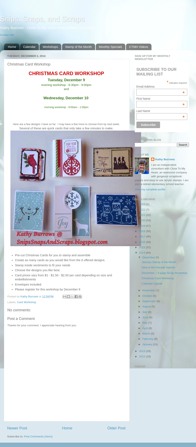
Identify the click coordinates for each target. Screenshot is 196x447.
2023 (142, 204)
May (145, 322)
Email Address (160, 86)
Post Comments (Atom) (38, 436)
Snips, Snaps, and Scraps (42, 19)
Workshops (50, 47)
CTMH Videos (138, 47)
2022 (142, 209)
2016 (142, 242)
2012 (142, 356)
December (149, 257)
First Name (160, 98)
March (146, 333)
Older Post (116, 428)
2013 (142, 351)
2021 (142, 215)
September (149, 301)
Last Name (160, 111)
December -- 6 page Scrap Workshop (164, 272)
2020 (142, 220)
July (145, 312)
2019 (142, 225)
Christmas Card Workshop (158, 278)
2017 (142, 236)
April (145, 328)
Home (12, 47)
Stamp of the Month (78, 47)
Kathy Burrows (165, 159)
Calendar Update (152, 283)
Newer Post (17, 428)
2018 (142, 231)
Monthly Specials (110, 47)
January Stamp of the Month (159, 262)
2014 (142, 252)
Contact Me (7, 34)
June (145, 317)
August (147, 306)
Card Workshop (26, 302)
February (148, 338)
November (149, 290)
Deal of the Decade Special (158, 267)
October (147, 295)
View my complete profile (150, 189)
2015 (142, 247)
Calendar (29, 47)
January (147, 344)
